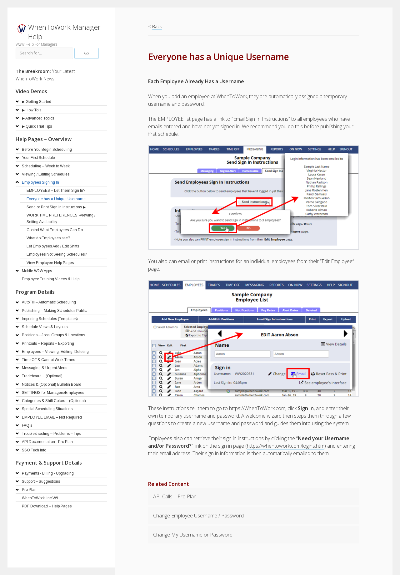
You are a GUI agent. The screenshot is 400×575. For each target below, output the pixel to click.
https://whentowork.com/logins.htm (285, 445)
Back (157, 26)
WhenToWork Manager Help (64, 31)
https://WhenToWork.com (257, 408)
